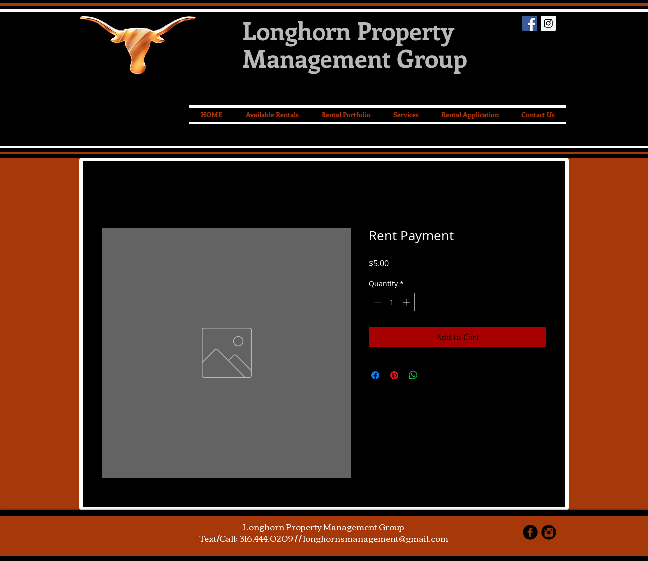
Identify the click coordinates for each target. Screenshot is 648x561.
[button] (406, 115)
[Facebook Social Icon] (529, 23)
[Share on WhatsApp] (413, 375)
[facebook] (530, 532)
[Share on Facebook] (375, 375)
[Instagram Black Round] (548, 532)
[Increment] (407, 302)
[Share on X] (432, 375)
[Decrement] (376, 302)
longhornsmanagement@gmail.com (375, 538)
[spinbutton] (392, 302)
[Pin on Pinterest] (394, 375)
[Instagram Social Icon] (548, 23)
